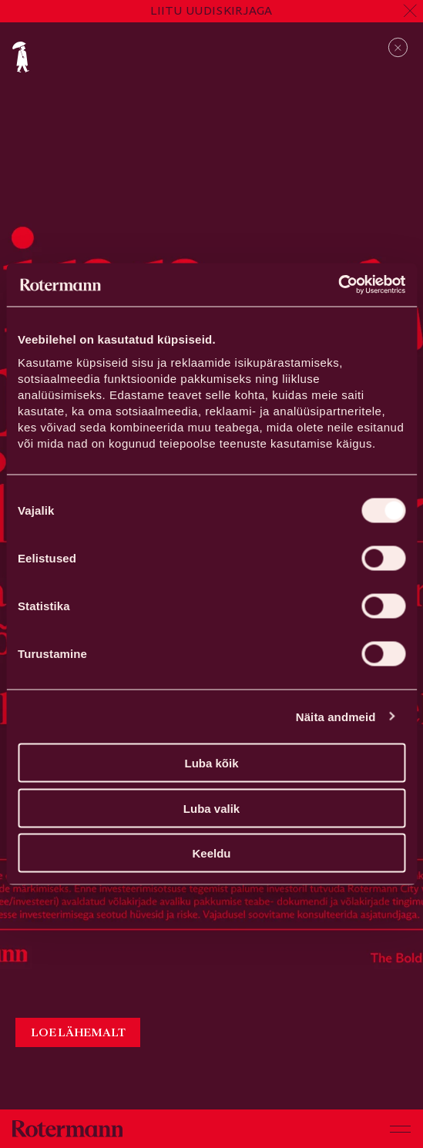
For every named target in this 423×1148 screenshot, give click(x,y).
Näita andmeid (336, 716)
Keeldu (211, 853)
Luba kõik (211, 763)
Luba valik (211, 807)
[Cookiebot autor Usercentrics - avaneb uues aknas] (337, 285)
